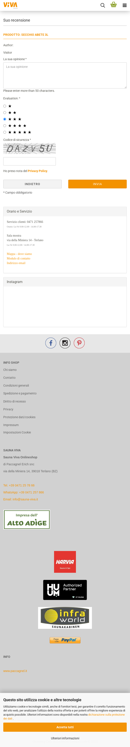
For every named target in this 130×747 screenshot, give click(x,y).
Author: (8, 45)
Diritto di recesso (14, 401)
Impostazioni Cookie (17, 432)
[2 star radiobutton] (4, 112)
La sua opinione (14, 59)
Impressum (11, 425)
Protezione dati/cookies (19, 417)
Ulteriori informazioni (65, 738)
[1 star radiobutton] (4, 106)
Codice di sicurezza (16, 140)
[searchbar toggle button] (102, 5)
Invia (97, 184)
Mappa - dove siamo (19, 254)
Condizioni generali (16, 385)
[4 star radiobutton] (4, 125)
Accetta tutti (65, 727)
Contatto (9, 377)
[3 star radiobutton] (4, 119)
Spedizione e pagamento (20, 393)
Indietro (32, 184)
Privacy (8, 409)
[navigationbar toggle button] (124, 5)
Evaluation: (11, 98)
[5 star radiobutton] (4, 132)
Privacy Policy (37, 171)
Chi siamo (10, 370)
